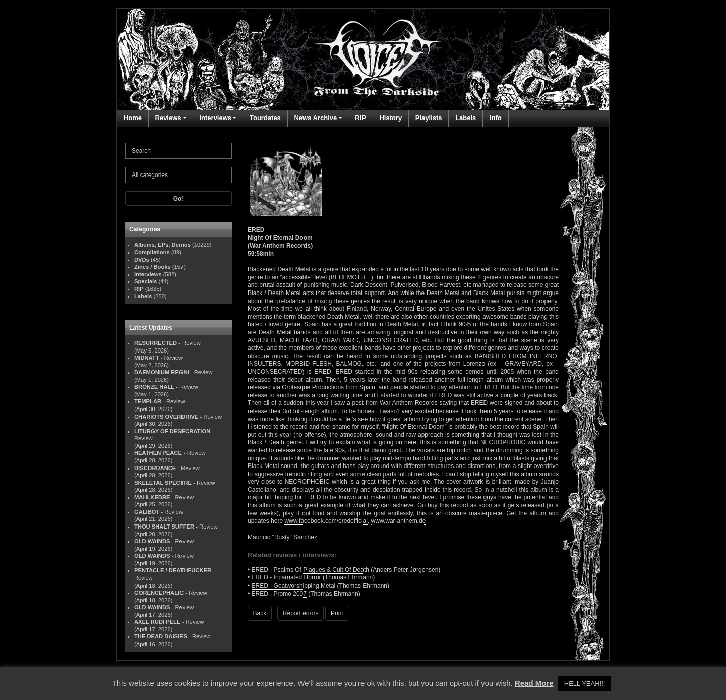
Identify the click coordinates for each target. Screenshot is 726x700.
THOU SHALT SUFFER (164, 526)
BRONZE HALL (154, 387)
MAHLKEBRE (152, 497)
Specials (145, 281)
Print (337, 613)
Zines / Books (152, 267)
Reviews (168, 118)
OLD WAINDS (152, 541)
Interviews (215, 118)
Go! (178, 198)
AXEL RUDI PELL (157, 622)
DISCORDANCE (155, 468)
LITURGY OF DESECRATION (172, 431)
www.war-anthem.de (398, 520)
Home (133, 118)
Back (260, 613)
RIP (360, 118)
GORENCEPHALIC (159, 593)
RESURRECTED (155, 343)
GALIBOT (146, 512)
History (390, 118)
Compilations (152, 252)
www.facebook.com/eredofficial (326, 520)
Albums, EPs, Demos (162, 245)
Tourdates (265, 118)
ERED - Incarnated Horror (286, 577)
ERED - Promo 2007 (279, 593)
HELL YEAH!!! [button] (585, 683)
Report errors (301, 613)
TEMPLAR (147, 401)
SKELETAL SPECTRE (163, 483)
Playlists (428, 118)
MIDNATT (146, 358)
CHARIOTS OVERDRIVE (166, 417)
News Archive (315, 118)
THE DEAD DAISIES (160, 636)
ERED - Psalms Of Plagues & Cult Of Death (310, 569)
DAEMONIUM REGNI (161, 372)
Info (496, 118)
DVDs (141, 260)
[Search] (178, 151)
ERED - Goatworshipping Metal (294, 585)
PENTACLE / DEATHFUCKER (172, 570)
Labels (465, 118)
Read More (534, 683)
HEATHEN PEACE (158, 453)
